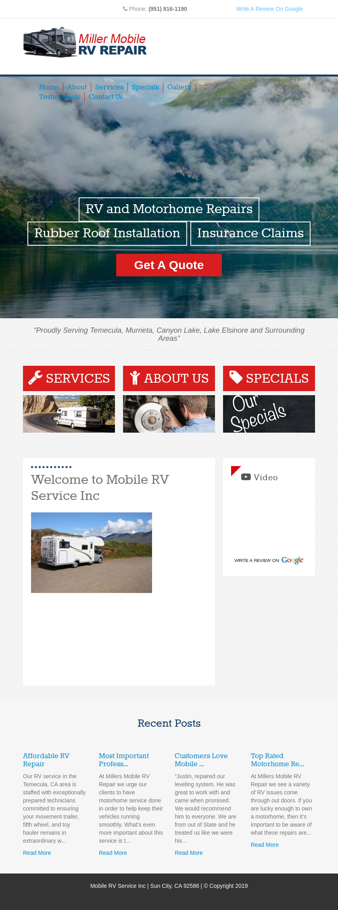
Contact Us (106, 97)
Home (49, 87)
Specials (145, 87)
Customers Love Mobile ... (201, 760)
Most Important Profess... (124, 760)
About (77, 87)
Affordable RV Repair (46, 760)
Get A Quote (169, 265)
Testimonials (59, 97)
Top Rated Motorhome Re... (277, 760)
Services (109, 87)
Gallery (179, 87)
